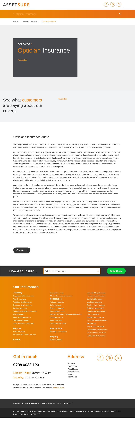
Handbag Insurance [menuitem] (57, 311)
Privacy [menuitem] (43, 403)
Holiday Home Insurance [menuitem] (96, 296)
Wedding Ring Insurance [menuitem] (22, 302)
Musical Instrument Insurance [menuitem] (61, 296)
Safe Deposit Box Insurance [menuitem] (23, 323)
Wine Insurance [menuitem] (56, 320)
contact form (58, 387)
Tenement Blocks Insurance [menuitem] (97, 320)
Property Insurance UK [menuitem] (95, 317)
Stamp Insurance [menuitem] (56, 317)
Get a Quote (116, 271)
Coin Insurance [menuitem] (55, 305)
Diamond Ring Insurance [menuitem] (22, 305)
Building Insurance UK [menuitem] (95, 308)
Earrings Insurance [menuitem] (20, 308)
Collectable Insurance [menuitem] (58, 323)
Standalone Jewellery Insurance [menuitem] (25, 311)
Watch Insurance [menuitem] (19, 299)
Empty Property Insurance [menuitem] (96, 311)
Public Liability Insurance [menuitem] (96, 336)
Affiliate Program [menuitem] (20, 403)
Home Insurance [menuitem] (56, 340)
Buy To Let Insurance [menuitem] (94, 299)
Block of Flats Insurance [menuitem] (96, 305)
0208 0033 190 (26, 364)
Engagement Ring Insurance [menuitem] (23, 296)
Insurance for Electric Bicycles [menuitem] (24, 335)
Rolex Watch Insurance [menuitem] (22, 317)
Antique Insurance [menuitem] (57, 302)
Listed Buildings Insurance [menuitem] (96, 293)
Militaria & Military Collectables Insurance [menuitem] (66, 314)
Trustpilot (22, 60)
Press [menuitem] (59, 403)
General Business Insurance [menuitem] (97, 329)
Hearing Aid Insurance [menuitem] (58, 331)
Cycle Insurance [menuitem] (19, 331)
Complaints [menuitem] (34, 403)
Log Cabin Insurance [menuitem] (94, 302)
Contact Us (21, 250)
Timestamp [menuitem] (67, 403)
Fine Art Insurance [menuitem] (57, 308)
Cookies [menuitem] (51, 403)
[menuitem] (107, 4)
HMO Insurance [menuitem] (93, 314)
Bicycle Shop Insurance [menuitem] (95, 326)
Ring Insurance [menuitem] (18, 314)
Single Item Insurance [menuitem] (21, 320)
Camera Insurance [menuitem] (57, 293)
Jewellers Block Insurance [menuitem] (96, 333)
